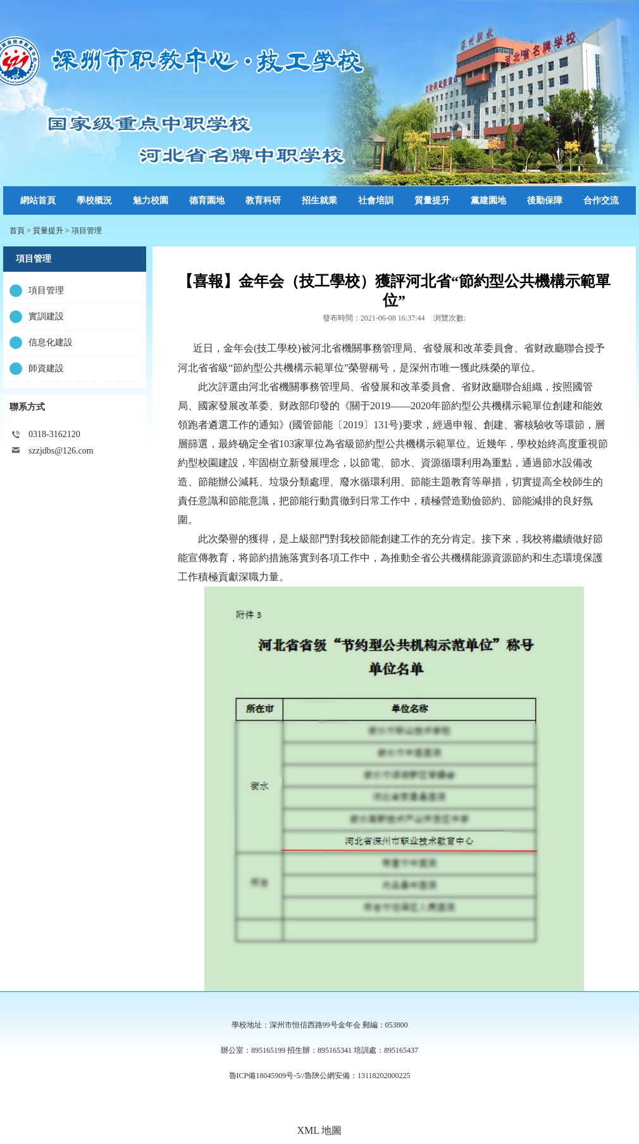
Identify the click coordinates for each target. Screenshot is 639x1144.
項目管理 (86, 230)
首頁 (17, 230)
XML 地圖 (319, 1130)
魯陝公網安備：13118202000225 (357, 1075)
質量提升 (48, 230)
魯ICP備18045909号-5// (266, 1075)
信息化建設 (50, 342)
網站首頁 (38, 200)
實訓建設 (46, 316)
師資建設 (46, 368)
